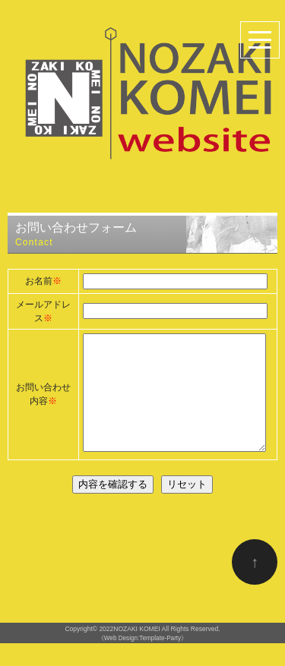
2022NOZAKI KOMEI (129, 651)
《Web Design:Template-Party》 (142, 661)
